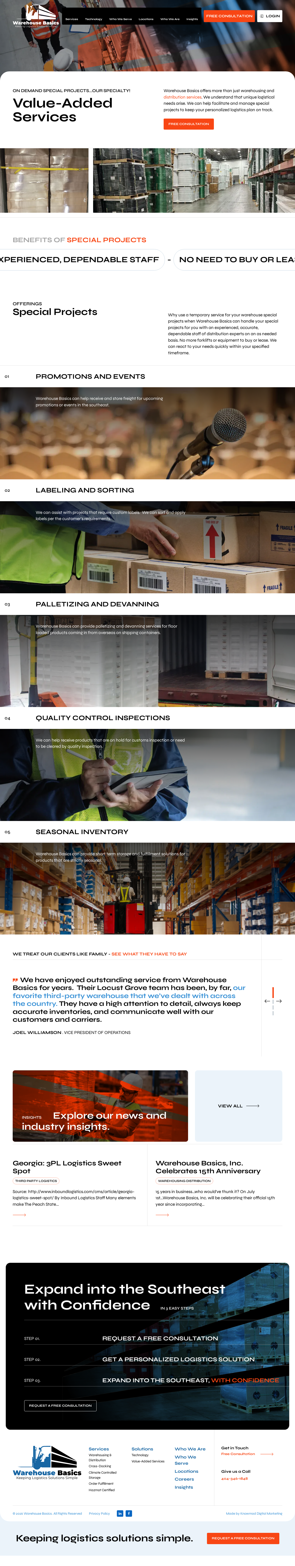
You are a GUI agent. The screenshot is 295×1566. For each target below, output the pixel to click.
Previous (267, 1001)
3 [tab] (273, 1007)
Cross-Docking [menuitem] (100, 1466)
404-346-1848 (234, 1478)
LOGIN (272, 16)
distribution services (182, 97)
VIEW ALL (230, 1106)
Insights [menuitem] (192, 15)
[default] (80, 1185)
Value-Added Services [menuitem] (148, 1461)
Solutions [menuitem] (142, 1449)
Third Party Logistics (36, 1181)
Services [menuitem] (71, 15)
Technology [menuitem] (93, 15)
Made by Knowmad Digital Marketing (254, 1513)
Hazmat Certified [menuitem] (102, 1490)
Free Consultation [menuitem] (238, 1454)
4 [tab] (273, 1013)
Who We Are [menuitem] (170, 15)
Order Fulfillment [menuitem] (101, 1484)
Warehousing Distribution (184, 1181)
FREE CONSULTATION (229, 16)
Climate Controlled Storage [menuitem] (103, 1475)
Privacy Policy (99, 1513)
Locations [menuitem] (146, 15)
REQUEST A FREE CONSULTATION (60, 1406)
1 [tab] (273, 992)
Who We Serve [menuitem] (120, 15)
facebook (129, 1513)
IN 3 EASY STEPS (177, 1308)
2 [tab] (273, 1002)
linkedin (120, 1513)
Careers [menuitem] (184, 1479)
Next (278, 1001)
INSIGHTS (31, 1117)
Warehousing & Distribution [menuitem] (100, 1457)
